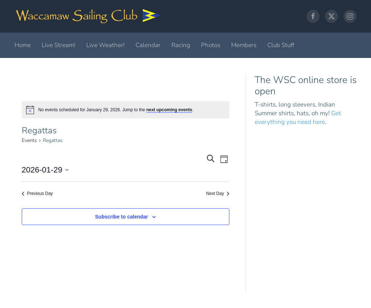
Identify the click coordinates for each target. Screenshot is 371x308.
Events (29, 140)
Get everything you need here (298, 117)
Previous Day (37, 193)
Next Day (217, 193)
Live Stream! (58, 45)
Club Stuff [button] (280, 45)
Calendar (148, 45)
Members (244, 45)
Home (22, 45)
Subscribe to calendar (121, 217)
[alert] (126, 109)
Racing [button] (180, 45)
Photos (210, 45)
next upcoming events (169, 109)
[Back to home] (88, 16)
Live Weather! (105, 45)
